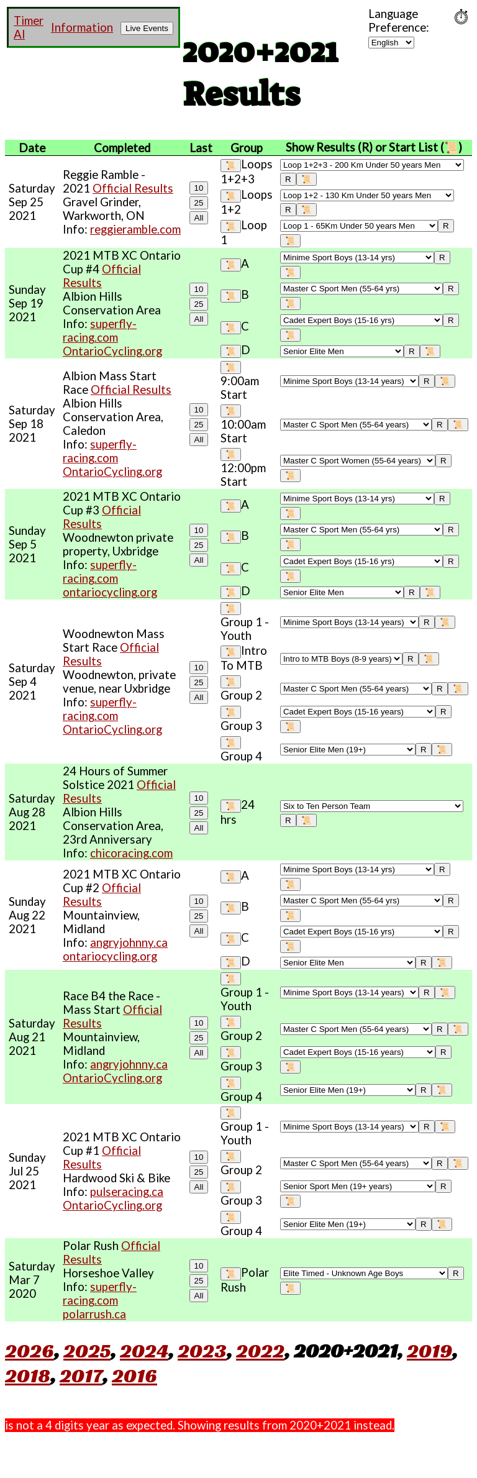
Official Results (133, 188)
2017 (81, 1375)
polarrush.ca (94, 1314)
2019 (429, 1350)
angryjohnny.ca (129, 942)
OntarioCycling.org (112, 351)
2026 (29, 1350)
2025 (87, 1350)
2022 (260, 1350)
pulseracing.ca (126, 1191)
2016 (134, 1375)
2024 (144, 1350)
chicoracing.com (131, 853)
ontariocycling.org (110, 592)
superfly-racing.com (100, 330)
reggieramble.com (135, 229)
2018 (27, 1375)
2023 (202, 1350)
